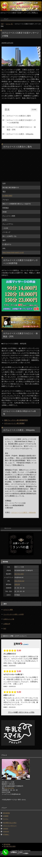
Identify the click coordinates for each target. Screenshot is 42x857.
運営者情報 (6, 813)
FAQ (4, 628)
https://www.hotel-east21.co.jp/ (13, 252)
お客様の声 (6, 624)
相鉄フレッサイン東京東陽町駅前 (16, 420)
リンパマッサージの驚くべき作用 (13, 614)
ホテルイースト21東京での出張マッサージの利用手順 (21, 121)
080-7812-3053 (19, 574)
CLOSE (34, 109)
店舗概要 (5, 816)
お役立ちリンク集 (8, 619)
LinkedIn (5, 828)
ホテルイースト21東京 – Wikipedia (20, 134)
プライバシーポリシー (9, 825)
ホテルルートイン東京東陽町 (14, 423)
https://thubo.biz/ (19, 581)
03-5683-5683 (7, 196)
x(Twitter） (6, 834)
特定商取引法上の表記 (9, 823)
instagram (6, 831)
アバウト (5, 819)
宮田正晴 (17, 584)
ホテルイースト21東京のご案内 (19, 116)
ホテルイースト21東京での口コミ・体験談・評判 (21, 128)
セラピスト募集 (8, 609)
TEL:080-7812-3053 (9, 846)
